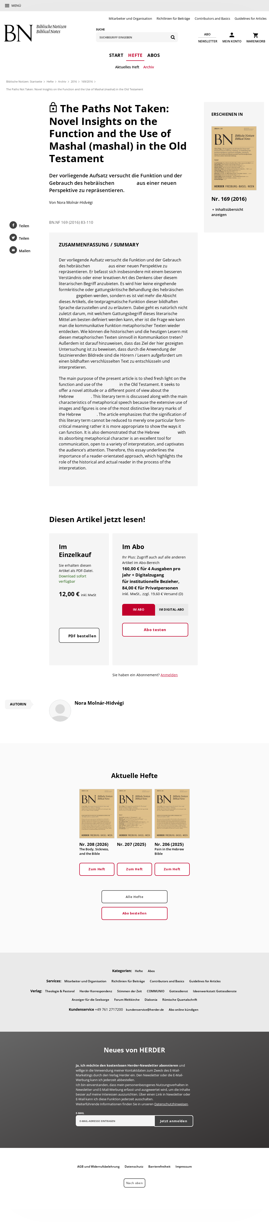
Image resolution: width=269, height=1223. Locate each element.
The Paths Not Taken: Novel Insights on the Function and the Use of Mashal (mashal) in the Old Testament (74, 89)
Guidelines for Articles (251, 18)
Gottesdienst (178, 992)
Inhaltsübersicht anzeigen (227, 212)
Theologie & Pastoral (60, 992)
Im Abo (138, 616)
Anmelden (169, 676)
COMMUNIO (155, 992)
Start (116, 55)
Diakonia (151, 1000)
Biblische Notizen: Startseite (24, 82)
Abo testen (155, 636)
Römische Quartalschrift (179, 1000)
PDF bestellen (82, 642)
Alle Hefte (134, 897)
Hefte (135, 55)
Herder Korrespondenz (96, 992)
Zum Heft (97, 870)
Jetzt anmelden (173, 1122)
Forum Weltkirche (127, 1000)
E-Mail (80, 1114)
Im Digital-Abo (171, 616)
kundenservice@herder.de (145, 1011)
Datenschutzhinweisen (171, 1105)
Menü (16, 5)
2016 (74, 82)
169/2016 (87, 82)
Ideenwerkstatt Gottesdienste (215, 992)
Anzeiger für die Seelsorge (90, 1000)
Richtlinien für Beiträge (173, 18)
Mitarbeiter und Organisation (130, 18)
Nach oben (134, 1184)
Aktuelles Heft (127, 67)
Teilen (23, 226)
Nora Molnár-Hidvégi (75, 202)
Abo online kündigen (183, 1011)
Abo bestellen (134, 914)
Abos (153, 55)
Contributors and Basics (212, 18)
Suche (100, 29)
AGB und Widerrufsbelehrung (98, 1168)
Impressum (184, 1168)
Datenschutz (134, 1168)
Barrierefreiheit (159, 1168)
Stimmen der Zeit (129, 992)
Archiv (148, 67)
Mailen (24, 251)
